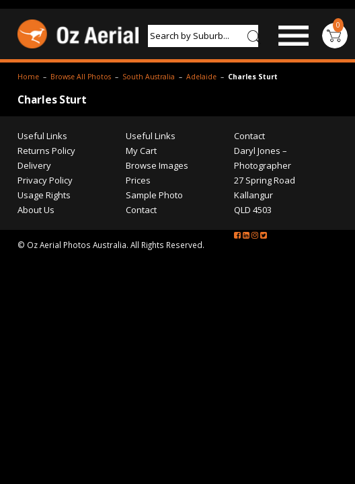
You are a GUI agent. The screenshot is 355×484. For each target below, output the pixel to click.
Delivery (34, 250)
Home (28, 138)
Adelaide (201, 138)
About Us (35, 294)
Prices (194, 265)
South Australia (148, 138)
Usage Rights (44, 280)
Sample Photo (210, 280)
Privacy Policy (45, 265)
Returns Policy (46, 235)
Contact (197, 294)
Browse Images (213, 250)
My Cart (197, 235)
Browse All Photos (80, 138)
